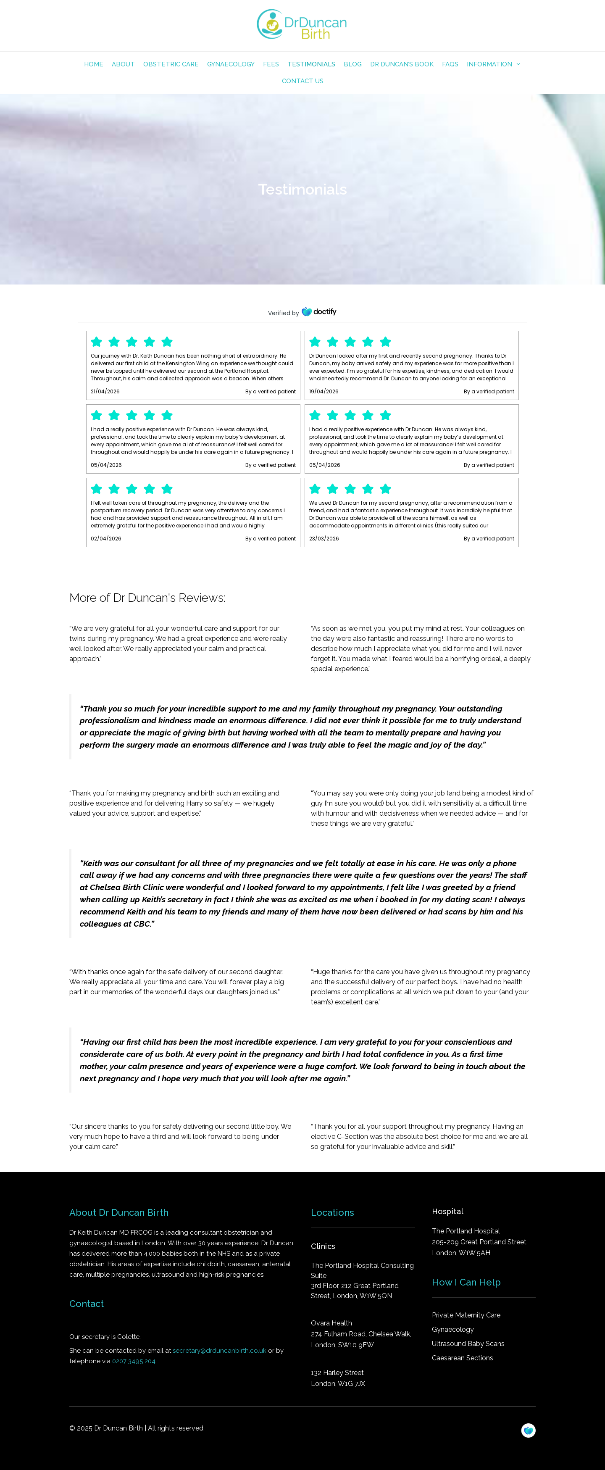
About (123, 64)
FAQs (450, 64)
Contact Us (303, 81)
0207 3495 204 (133, 1361)
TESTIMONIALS (311, 64)
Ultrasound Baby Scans (468, 1344)
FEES (271, 64)
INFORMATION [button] (496, 64)
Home (93, 64)
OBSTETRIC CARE (171, 64)
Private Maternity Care (466, 1315)
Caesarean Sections (462, 1358)
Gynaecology (231, 64)
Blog (353, 64)
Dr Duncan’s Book (402, 64)
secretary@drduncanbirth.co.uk (219, 1350)
